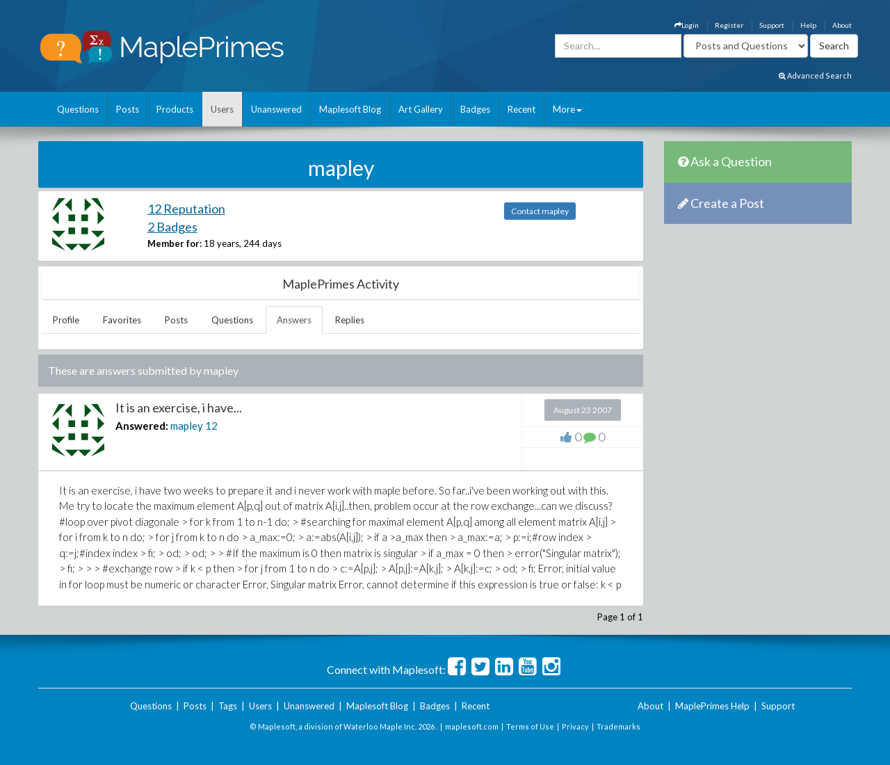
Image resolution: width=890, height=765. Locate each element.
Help (808, 25)
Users (222, 109)
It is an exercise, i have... (178, 407)
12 (211, 425)
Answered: (141, 425)
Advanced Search (815, 75)
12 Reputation (186, 208)
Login (686, 25)
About (842, 25)
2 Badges (172, 226)
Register (729, 25)
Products (174, 109)
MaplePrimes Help (712, 705)
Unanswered (276, 109)
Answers (294, 319)
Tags (227, 705)
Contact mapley (540, 211)
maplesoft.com (472, 726)
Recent (521, 109)
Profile (66, 319)
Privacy (575, 726)
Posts (127, 109)
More (567, 109)
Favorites (122, 319)
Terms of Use (530, 726)
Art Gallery (420, 109)
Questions (78, 109)
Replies (349, 319)
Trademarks (618, 726)
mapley (186, 425)
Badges (475, 109)
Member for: (174, 243)
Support (771, 25)
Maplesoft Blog (350, 109)
